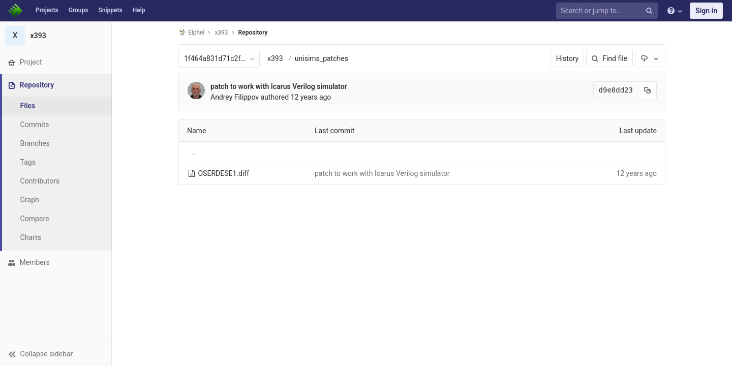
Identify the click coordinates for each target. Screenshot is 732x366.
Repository (253, 32)
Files (28, 106)
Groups (78, 10)
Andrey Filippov (234, 97)
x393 (275, 58)
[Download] (650, 58)
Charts (30, 237)
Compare (34, 219)
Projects (47, 10)
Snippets (110, 10)
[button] (55, 354)
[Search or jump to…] (608, 11)
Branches (35, 143)
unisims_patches (321, 58)
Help (139, 10)
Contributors (40, 181)
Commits (34, 124)
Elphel (191, 32)
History (567, 58)
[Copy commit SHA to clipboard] (647, 90)
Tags (28, 162)
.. (194, 152)
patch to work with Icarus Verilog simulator (278, 86)
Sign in (706, 11)
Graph (29, 200)
